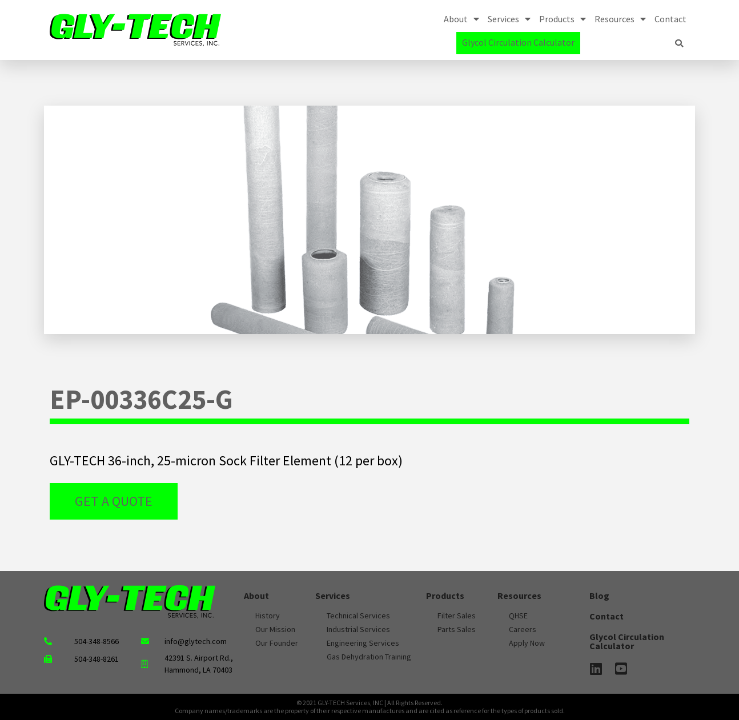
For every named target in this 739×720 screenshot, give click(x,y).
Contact (670, 19)
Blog (599, 595)
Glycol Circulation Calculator (518, 42)
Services (509, 19)
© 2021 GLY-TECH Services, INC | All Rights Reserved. (369, 702)
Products (562, 19)
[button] (679, 43)
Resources (620, 19)
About (461, 19)
